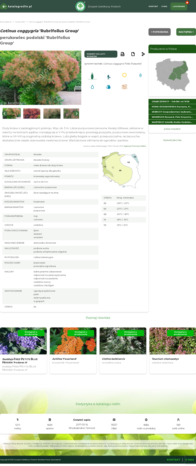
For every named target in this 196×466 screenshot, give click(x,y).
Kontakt (153, 6)
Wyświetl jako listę (172, 140)
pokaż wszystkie (172, 129)
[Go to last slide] (4, 113)
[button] (12, 113)
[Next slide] (76, 113)
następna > (186, 32)
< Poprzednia (159, 32)
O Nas (164, 6)
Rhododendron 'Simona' (82, 428)
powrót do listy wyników (96, 55)
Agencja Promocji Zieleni (135, 146)
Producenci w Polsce (163, 48)
